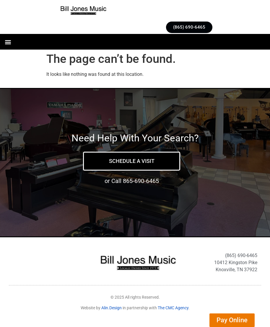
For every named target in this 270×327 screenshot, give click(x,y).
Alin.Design (111, 307)
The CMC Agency (173, 307)
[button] (8, 42)
